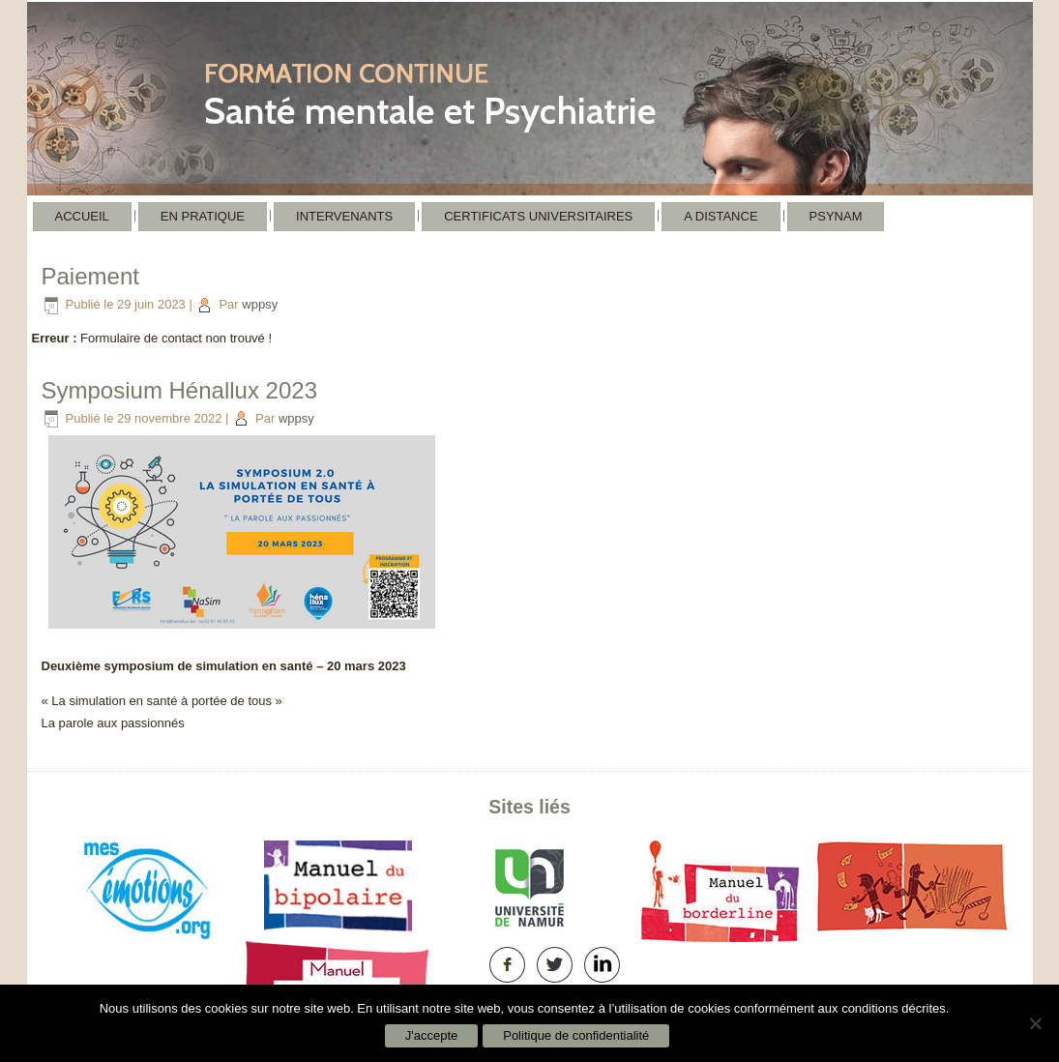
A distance (720, 216)
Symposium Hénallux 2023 (179, 390)
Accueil (82, 216)
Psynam (836, 216)
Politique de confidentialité (576, 1035)
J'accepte (431, 1035)
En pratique (203, 216)
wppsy (260, 304)
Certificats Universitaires (538, 216)
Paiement (90, 276)
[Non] (1034, 1023)
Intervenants (344, 216)
